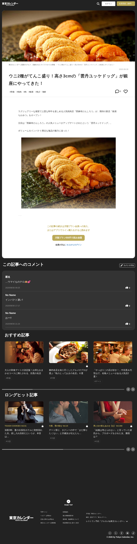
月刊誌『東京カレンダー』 (94, 513)
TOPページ (44, 512)
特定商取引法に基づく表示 (71, 523)
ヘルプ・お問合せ (46, 515)
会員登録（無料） (126, 4)
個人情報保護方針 (68, 515)
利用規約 (65, 512)
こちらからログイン (73, 245)
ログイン (108, 4)
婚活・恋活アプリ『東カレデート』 (96, 517)
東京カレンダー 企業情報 (48, 523)
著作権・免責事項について (71, 519)
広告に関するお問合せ (47, 519)
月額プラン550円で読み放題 (68, 238)
